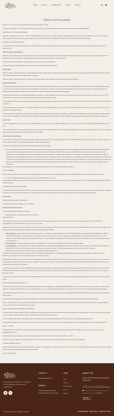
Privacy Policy (99, 393)
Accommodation (56, 5)
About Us (44, 5)
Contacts (78, 5)
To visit (68, 5)
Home (35, 5)
